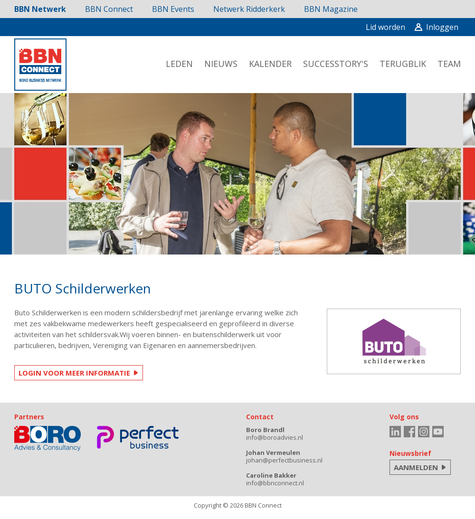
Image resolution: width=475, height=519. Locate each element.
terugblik (403, 63)
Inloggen (436, 27)
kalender (270, 63)
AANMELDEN (416, 467)
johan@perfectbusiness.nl (284, 460)
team (449, 63)
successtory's (335, 63)
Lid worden (385, 27)
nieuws (221, 63)
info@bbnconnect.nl (275, 483)
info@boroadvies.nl (274, 437)
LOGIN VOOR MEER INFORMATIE (74, 372)
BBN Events (173, 9)
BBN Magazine (331, 9)
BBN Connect (109, 9)
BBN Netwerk (40, 9)
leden (179, 63)
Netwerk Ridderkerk (249, 9)
